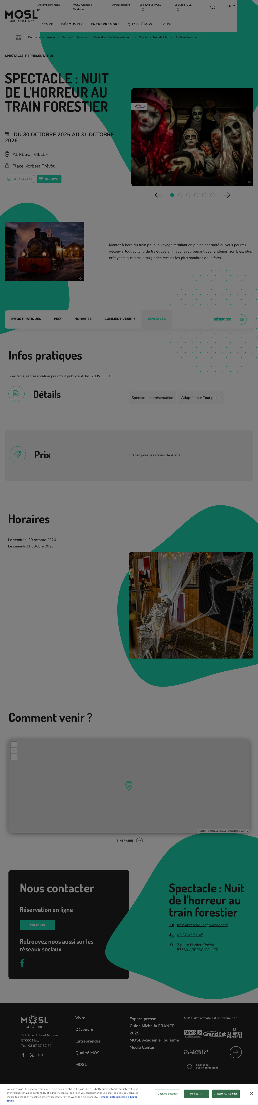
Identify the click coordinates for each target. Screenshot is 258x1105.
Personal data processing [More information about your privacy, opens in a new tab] (114, 1103)
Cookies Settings (167, 1099)
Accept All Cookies (225, 1099)
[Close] (251, 1099)
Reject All (196, 1099)
